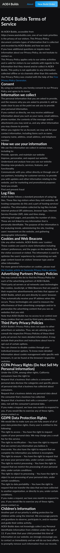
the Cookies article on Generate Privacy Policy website (29, 270)
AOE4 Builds (10, 4)
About (30, 4)
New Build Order (46, 4)
